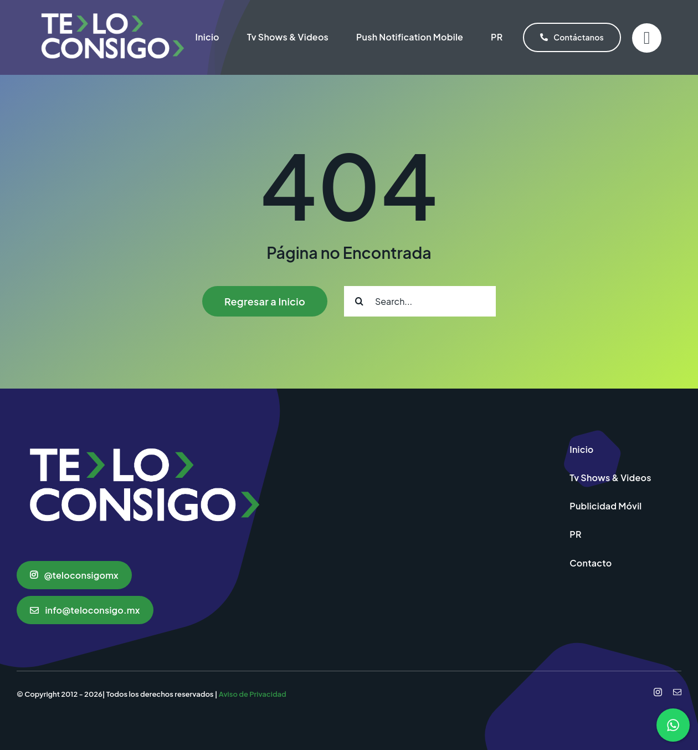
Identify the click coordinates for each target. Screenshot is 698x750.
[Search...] (420, 301)
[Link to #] (646, 38)
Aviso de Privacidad (252, 694)
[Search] (359, 301)
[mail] (677, 692)
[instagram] (658, 692)
